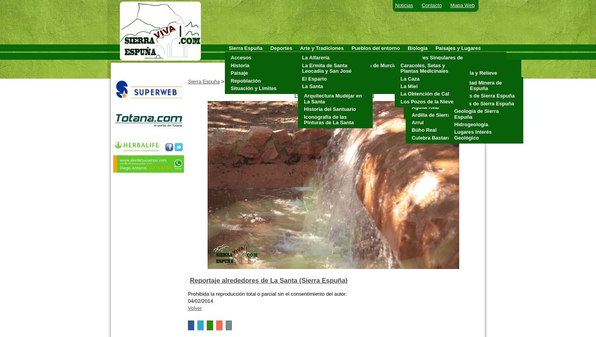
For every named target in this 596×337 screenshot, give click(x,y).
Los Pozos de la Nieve (427, 102)
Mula (359, 73)
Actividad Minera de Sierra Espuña (478, 85)
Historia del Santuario (330, 109)
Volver (195, 308)
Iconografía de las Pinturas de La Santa (329, 119)
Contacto (432, 5)
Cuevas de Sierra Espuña (484, 96)
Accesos (241, 58)
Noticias (404, 5)
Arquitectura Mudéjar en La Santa (333, 98)
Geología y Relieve (475, 73)
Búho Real (424, 130)
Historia (240, 65)
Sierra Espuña (204, 82)
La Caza (410, 79)
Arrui (418, 122)
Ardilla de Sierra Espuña (441, 115)
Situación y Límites (254, 88)
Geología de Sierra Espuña (476, 114)
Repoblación (246, 81)
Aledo (360, 58)
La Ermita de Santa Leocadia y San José (326, 68)
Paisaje (239, 73)
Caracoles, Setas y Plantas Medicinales (425, 68)
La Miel (409, 86)
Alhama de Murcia (375, 65)
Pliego (360, 81)
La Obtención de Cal (425, 94)
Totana (361, 88)
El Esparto (314, 79)
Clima (459, 65)
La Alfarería (315, 58)
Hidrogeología (471, 124)
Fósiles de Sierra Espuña (484, 104)
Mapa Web (463, 5)
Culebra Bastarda (432, 138)
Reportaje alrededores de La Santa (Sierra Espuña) (269, 280)
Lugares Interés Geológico (473, 134)
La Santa (312, 86)
